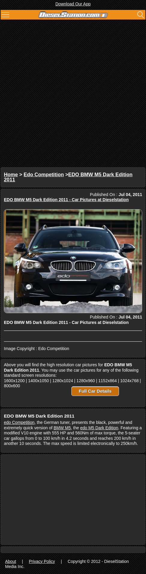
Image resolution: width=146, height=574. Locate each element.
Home (11, 174)
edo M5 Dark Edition (99, 427)
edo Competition (19, 422)
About (10, 561)
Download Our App (73, 4)
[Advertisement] (73, 94)
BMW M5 (62, 427)
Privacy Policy (42, 561)
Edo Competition (44, 174)
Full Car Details (95, 391)
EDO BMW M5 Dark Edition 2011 (68, 177)
